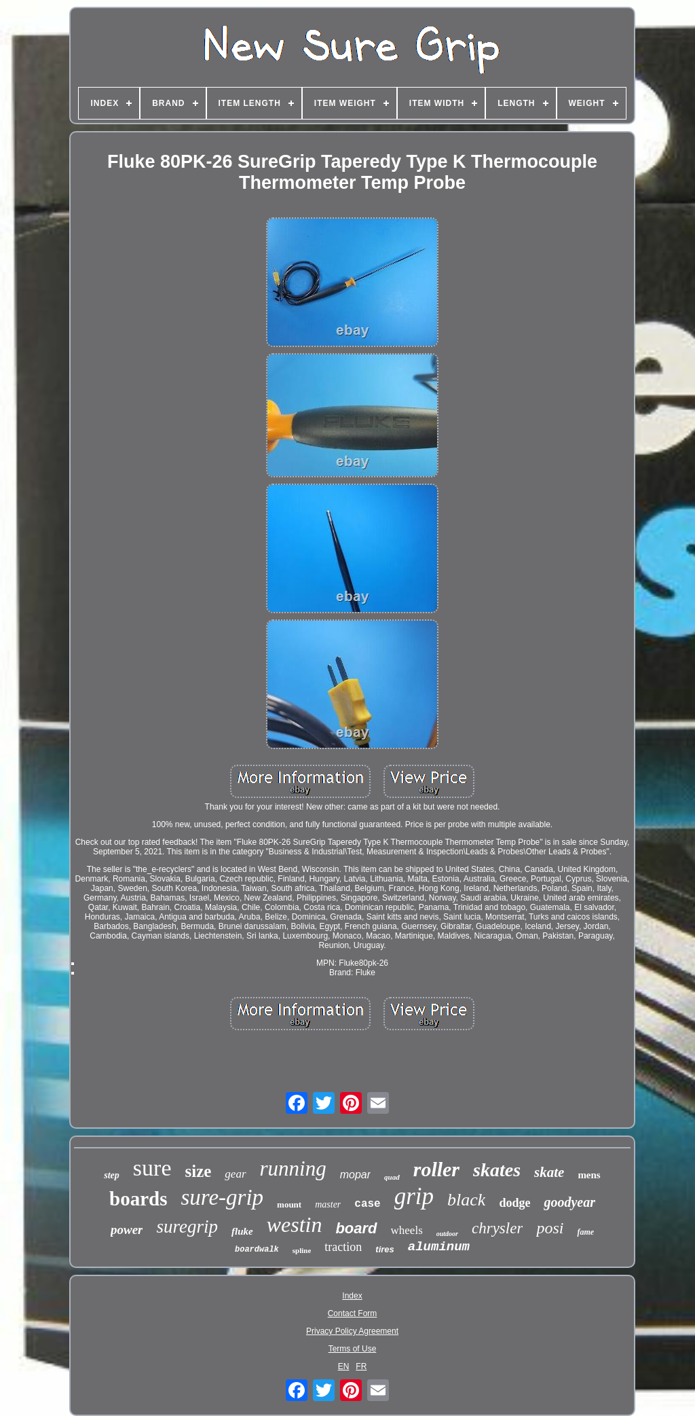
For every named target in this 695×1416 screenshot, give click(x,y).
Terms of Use (352, 1349)
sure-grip (222, 1197)
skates (497, 1169)
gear (235, 1173)
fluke (242, 1231)
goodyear (569, 1202)
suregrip (187, 1226)
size (198, 1171)
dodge (514, 1203)
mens (589, 1174)
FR (361, 1366)
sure (152, 1167)
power (127, 1229)
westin (294, 1224)
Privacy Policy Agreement (352, 1331)
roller (436, 1169)
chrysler (497, 1228)
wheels (407, 1230)
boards (138, 1199)
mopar (355, 1174)
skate (549, 1172)
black (466, 1200)
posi (549, 1228)
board (356, 1228)
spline (302, 1250)
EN (344, 1366)
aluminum (439, 1246)
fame (585, 1232)
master (328, 1204)
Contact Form (352, 1313)
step (111, 1175)
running (293, 1168)
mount (289, 1204)
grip (414, 1196)
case (367, 1204)
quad (392, 1177)
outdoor (447, 1233)
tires (384, 1249)
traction (343, 1247)
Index (352, 1296)
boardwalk (257, 1249)
